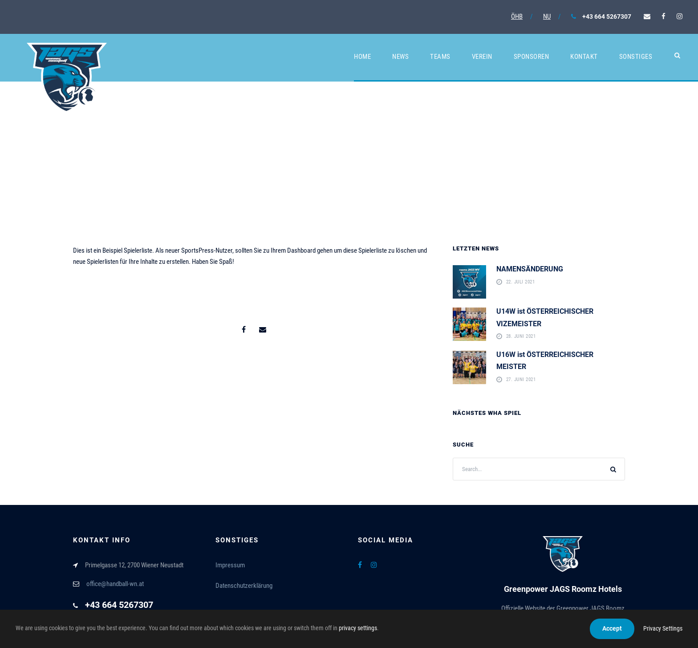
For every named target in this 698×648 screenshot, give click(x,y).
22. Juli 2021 (520, 282)
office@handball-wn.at (115, 584)
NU (547, 16)
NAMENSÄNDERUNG (529, 269)
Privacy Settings (662, 628)
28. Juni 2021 (521, 337)
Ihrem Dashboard (293, 250)
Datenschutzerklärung (243, 586)
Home (362, 57)
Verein (482, 57)
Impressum (230, 565)
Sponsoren (531, 57)
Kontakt (584, 57)
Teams (440, 57)
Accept (612, 628)
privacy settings (358, 628)
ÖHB (517, 16)
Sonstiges (636, 57)
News (400, 57)
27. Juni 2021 (521, 380)
